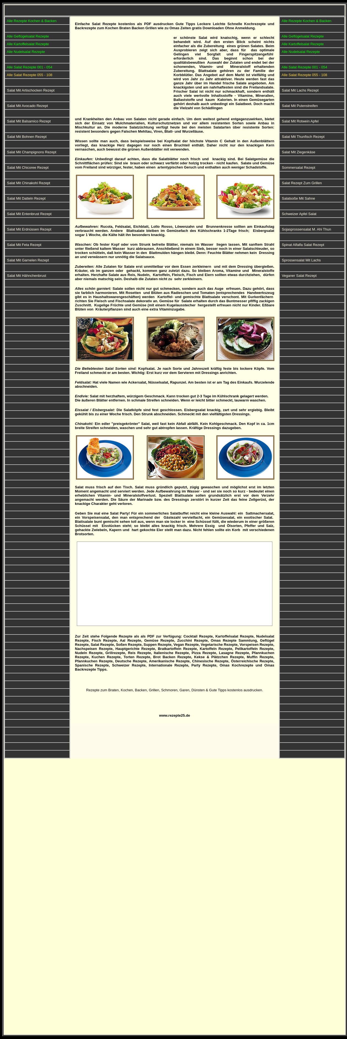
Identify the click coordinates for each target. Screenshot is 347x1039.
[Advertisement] (123, 74)
